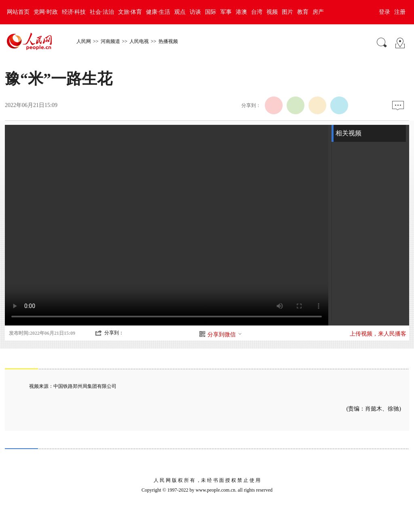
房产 (318, 12)
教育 (302, 12)
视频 (272, 12)
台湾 (256, 12)
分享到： (114, 333)
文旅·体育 (130, 12)
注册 (400, 12)
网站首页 (18, 12)
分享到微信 (224, 335)
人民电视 (139, 41)
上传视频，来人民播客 (378, 334)
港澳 (241, 12)
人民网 (83, 41)
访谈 (195, 12)
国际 (210, 12)
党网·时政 (46, 12)
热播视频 (168, 41)
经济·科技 (74, 12)
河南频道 (110, 41)
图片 (287, 12)
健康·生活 (158, 12)
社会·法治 (102, 12)
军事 (226, 12)
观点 (180, 12)
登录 (384, 12)
